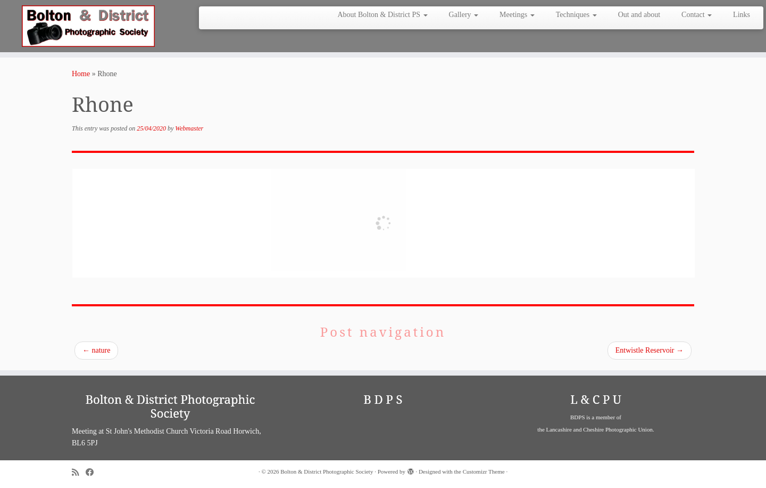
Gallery (463, 15)
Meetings (517, 15)
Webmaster (189, 128)
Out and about (639, 15)
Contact (696, 15)
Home (81, 74)
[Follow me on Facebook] (93, 472)
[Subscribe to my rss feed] (79, 472)
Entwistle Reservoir (649, 350)
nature (96, 350)
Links (741, 15)
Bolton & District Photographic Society (326, 471)
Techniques (576, 15)
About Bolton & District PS (382, 15)
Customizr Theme (484, 471)
